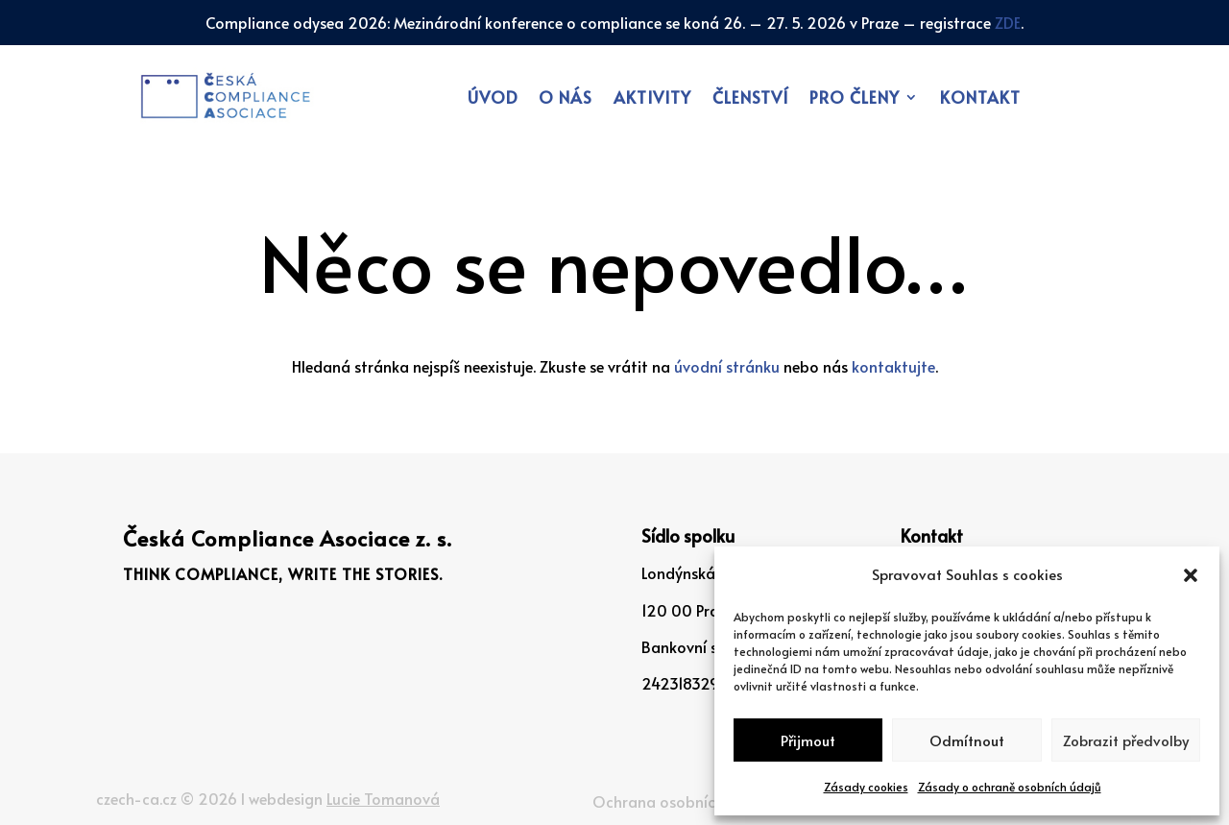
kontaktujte (893, 365)
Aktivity (652, 99)
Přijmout (808, 740)
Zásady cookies (866, 786)
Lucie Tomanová (383, 798)
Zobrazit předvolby (1126, 740)
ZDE (1008, 22)
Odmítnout (966, 740)
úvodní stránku (727, 365)
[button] (1190, 575)
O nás (565, 99)
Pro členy (854, 99)
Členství (750, 99)
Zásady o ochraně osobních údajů (1009, 786)
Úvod (493, 99)
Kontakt (980, 99)
